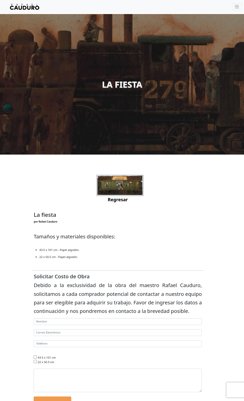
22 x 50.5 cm (46, 362)
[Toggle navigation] (237, 6)
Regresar (118, 199)
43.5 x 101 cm (47, 357)
